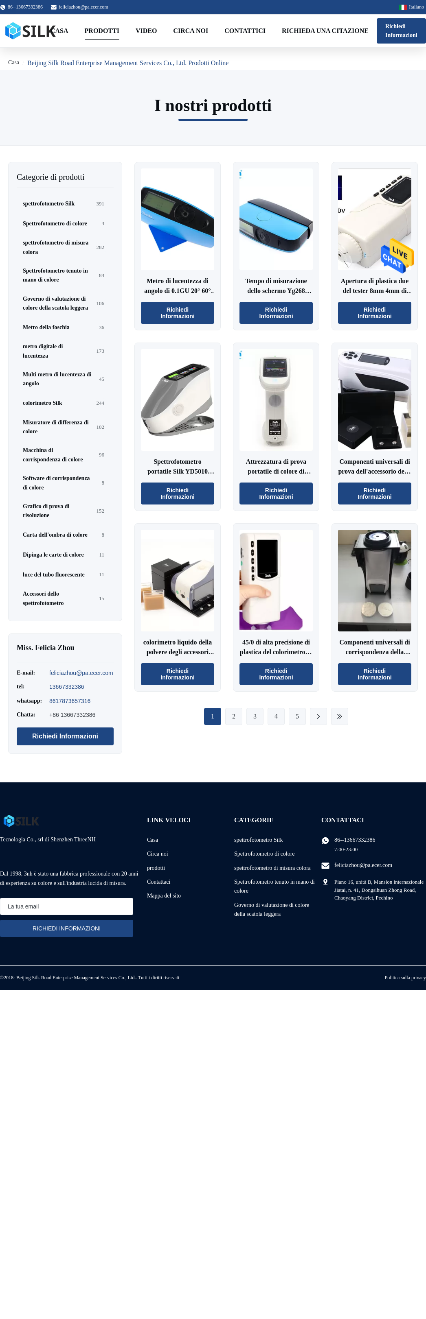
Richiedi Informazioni (401, 30)
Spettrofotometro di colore (264, 854)
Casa (59, 30)
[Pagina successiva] (318, 716)
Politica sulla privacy (405, 978)
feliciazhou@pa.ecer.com (83, 7)
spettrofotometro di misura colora (272, 868)
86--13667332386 (354, 840)
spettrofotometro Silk (258, 840)
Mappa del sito (164, 896)
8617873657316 (69, 701)
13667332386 (66, 687)
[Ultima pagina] (339, 716)
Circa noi (190, 30)
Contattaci (159, 882)
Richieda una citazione (325, 30)
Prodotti (102, 30)
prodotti (156, 868)
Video (146, 30)
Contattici (245, 30)
